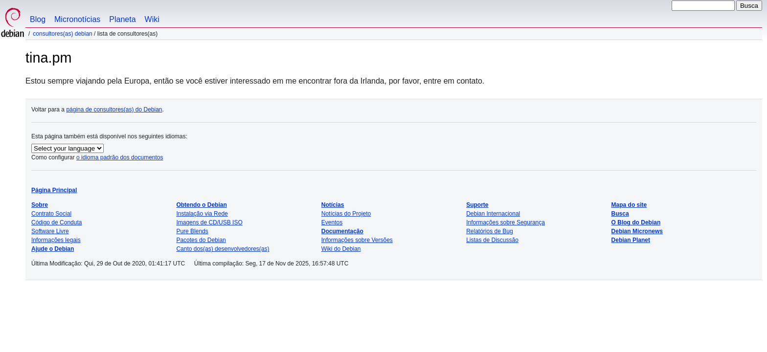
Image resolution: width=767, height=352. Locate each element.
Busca (620, 213)
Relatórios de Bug (489, 231)
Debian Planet (630, 240)
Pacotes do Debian (201, 240)
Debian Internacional (493, 213)
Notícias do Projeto (346, 213)
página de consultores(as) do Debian (114, 109)
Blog (37, 19)
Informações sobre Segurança (505, 222)
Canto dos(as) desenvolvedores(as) (222, 248)
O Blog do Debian (636, 222)
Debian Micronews (637, 231)
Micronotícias (77, 19)
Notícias (332, 204)
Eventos (331, 222)
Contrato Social (51, 213)
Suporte (477, 204)
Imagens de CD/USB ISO (209, 222)
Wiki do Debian (341, 248)
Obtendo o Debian (201, 204)
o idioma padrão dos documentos (119, 157)
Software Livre (50, 231)
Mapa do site (629, 204)
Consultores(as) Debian (62, 33)
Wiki (152, 19)
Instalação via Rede (201, 213)
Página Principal (54, 190)
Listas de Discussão (492, 240)
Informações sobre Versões (357, 240)
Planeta (122, 19)
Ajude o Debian (52, 248)
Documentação (342, 231)
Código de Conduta (56, 222)
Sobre (39, 204)
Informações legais (56, 240)
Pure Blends (192, 231)
